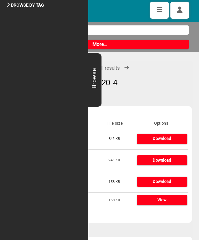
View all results (103, 68)
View (161, 200)
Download (162, 138)
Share (25, 216)
